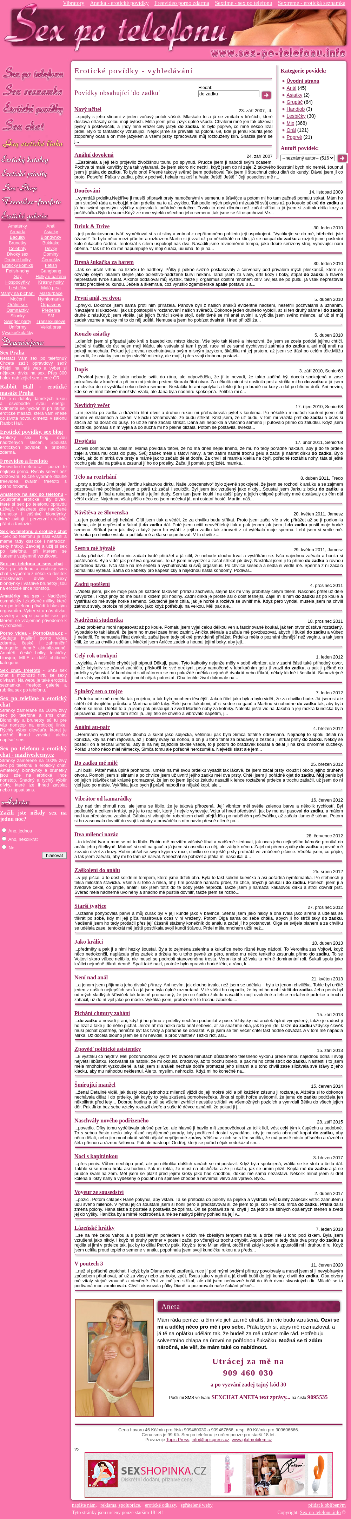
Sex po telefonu (33, 73)
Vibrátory (73, 3)
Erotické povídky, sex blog (31, 432)
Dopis (81, 369)
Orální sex (17, 304)
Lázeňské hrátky (94, 1228)
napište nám (83, 1505)
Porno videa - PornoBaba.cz (31, 633)
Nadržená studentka (98, 620)
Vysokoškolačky (17, 332)
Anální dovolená (94, 155)
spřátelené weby (197, 1505)
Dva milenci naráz (96, 834)
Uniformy (18, 327)
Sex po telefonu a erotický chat (33, 531)
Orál (291, 130)
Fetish (51, 265)
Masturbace (50, 293)
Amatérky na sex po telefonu (31, 494)
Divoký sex (17, 254)
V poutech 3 (88, 1264)
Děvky (51, 248)
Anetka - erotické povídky (119, 3)
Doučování (87, 191)
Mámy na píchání (17, 293)
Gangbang (50, 271)
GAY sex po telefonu (33, 144)
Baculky (17, 237)
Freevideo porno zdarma (181, 3)
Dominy (51, 254)
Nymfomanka (51, 299)
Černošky (50, 259)
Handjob (295, 109)
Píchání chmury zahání (102, 1013)
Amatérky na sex (19, 596)
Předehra (51, 310)
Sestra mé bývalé (94, 548)
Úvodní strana (302, 81)
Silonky (18, 315)
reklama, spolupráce (120, 1505)
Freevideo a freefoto (24, 461)
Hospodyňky (17, 282)
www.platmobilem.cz (252, 1439)
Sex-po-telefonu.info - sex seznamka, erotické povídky (118, 27)
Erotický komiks (17, 265)
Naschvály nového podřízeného (111, 1120)
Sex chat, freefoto (20, 670)
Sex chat (33, 126)
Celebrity (17, 248)
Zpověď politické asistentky (107, 1049)
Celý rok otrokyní (95, 656)
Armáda (17, 231)
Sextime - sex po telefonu (243, 3)
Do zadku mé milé (96, 763)
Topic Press (177, 1439)
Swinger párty (17, 321)
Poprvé (294, 137)
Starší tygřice (90, 906)
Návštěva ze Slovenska (101, 512)
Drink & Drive (92, 226)
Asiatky (51, 231)
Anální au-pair (92, 727)
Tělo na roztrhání (95, 477)
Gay (17, 276)
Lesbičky (17, 287)
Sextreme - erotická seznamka (311, 3)
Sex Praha (12, 353)
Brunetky (17, 243)
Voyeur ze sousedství (99, 1192)
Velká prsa (50, 327)
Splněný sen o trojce (98, 691)
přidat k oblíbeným (327, 1505)
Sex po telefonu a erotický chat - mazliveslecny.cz (33, 751)
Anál (50, 226)
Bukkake (51, 243)
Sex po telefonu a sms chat (31, 563)
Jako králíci (88, 942)
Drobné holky (18, 259)
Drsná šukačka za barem (104, 262)
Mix (290, 123)
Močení (17, 299)
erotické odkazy (160, 1505)
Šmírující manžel (94, 1085)
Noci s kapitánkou (96, 1156)
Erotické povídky (33, 108)
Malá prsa (51, 287)
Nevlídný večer (92, 405)
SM (51, 315)
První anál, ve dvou (97, 298)
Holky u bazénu (50, 276)
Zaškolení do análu (97, 870)
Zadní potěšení (92, 584)
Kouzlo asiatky (92, 334)
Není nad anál (91, 977)
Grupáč (294, 102)
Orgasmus (51, 304)
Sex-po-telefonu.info (320, 1512)
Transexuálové (51, 321)
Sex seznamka (33, 91)
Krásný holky (51, 282)
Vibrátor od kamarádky (103, 799)
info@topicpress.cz (210, 1439)
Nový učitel (87, 109)
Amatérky (17, 226)
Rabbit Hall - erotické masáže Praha (33, 390)
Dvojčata (85, 441)
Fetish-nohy (17, 271)
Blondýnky (51, 237)
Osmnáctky (17, 310)
